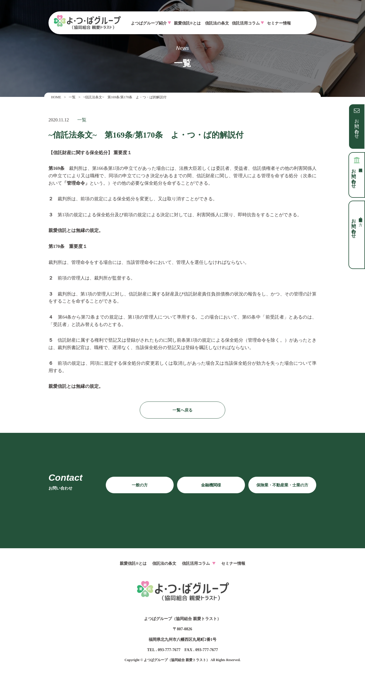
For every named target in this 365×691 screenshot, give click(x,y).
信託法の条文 (217, 23)
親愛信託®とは (187, 23)
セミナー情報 (279, 23)
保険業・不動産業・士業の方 (282, 485)
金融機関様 (211, 485)
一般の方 (140, 485)
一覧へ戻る (182, 410)
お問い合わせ (356, 126)
